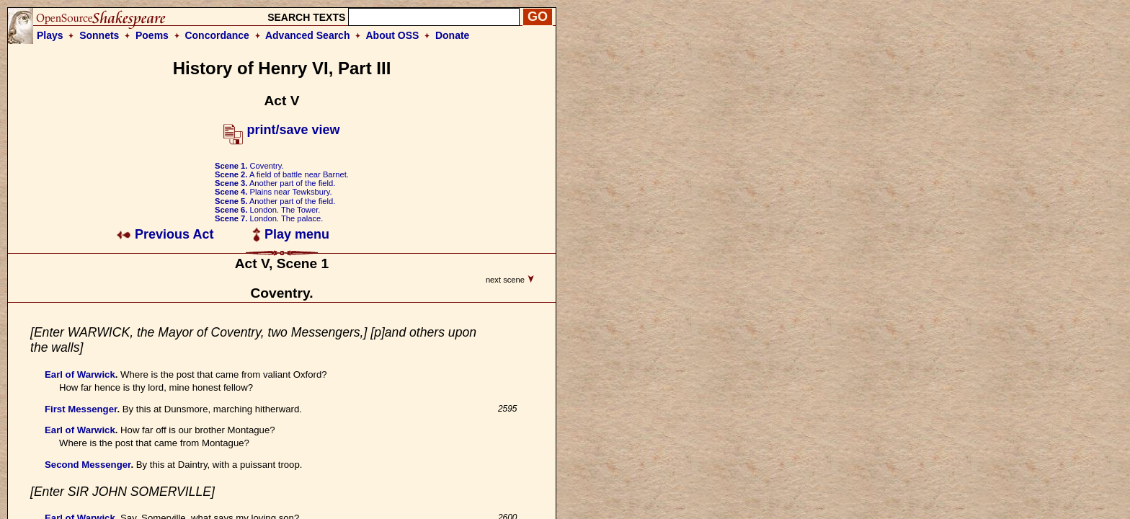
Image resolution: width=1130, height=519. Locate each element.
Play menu (290, 234)
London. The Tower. (267, 209)
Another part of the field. (275, 183)
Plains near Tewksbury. (273, 191)
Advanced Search (307, 35)
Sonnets (99, 35)
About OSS (392, 35)
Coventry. (249, 165)
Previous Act (164, 234)
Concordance (216, 35)
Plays (50, 35)
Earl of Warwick (80, 374)
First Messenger (81, 409)
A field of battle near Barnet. (282, 174)
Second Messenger (87, 464)
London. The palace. (269, 218)
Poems (152, 35)
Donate (452, 35)
